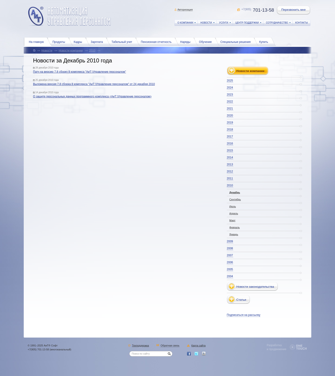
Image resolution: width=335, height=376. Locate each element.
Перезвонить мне (293, 10)
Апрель (233, 213)
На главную (37, 41)
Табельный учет (122, 41)
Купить (264, 41)
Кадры (79, 41)
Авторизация (185, 9)
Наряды (186, 41)
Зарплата (98, 41)
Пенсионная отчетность (157, 41)
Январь (233, 234)
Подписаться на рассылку (243, 315)
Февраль (234, 227)
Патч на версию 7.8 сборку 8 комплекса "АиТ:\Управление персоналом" (79, 71)
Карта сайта (198, 346)
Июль (232, 206)
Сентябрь (235, 199)
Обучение (206, 41)
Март (232, 220)
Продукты (59, 41)
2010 (92, 50)
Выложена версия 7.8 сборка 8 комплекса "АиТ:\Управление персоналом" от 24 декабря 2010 (94, 84)
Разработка (274, 345)
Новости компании (71, 50)
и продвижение (276, 349)
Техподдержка (140, 346)
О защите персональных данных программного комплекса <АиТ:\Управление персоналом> (92, 96)
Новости (46, 50)
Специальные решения (236, 41)
